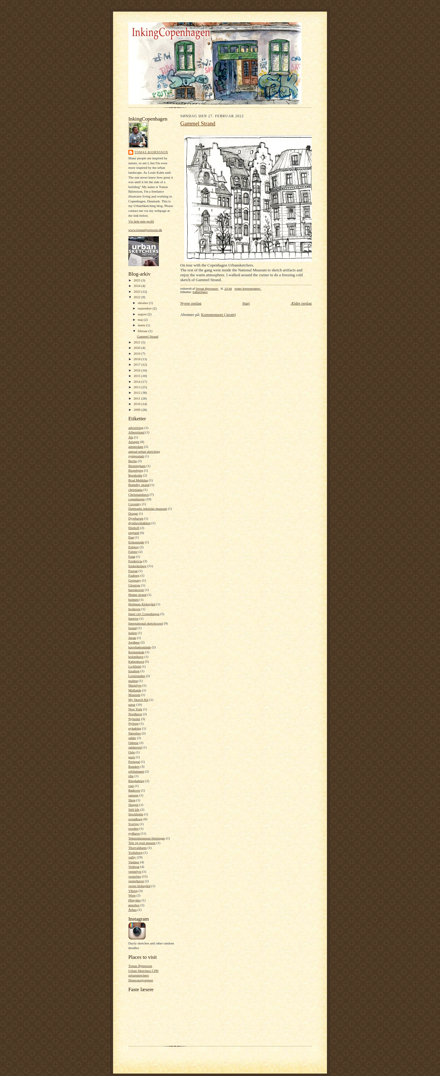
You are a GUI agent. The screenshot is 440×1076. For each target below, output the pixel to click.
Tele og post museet (142, 843)
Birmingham (136, 466)
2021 (137, 342)
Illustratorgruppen (140, 980)
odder (132, 738)
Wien (132, 895)
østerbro (134, 905)
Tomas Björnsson (140, 966)
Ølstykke (134, 900)
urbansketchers (138, 975)
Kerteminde (136, 652)
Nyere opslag (190, 303)
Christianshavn (138, 494)
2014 (137, 381)
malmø (133, 681)
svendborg (135, 819)
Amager (133, 442)
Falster (133, 551)
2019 (137, 353)
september (145, 308)
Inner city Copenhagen (144, 614)
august (143, 314)
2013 (137, 387)
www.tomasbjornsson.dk (145, 230)
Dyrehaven (135, 518)
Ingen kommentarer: (248, 288)
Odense (133, 743)
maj (141, 319)
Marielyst (134, 685)
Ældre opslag (301, 303)
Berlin (132, 461)
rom (131, 786)
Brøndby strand (138, 485)
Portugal (134, 761)
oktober (143, 303)
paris (131, 757)
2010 (137, 404)
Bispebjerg (135, 470)
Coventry (134, 504)
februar (143, 331)
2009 (137, 409)
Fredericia (135, 561)
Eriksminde (136, 542)
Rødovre (134, 790)
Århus (132, 909)
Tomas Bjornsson (151, 152)
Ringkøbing (136, 781)
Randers (134, 766)
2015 (137, 376)
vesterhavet (136, 881)
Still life (133, 809)
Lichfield (134, 666)
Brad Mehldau (138, 480)
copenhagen (136, 499)
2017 (137, 364)
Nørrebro (134, 733)
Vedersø (133, 866)
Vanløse (133, 862)
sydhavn (134, 833)
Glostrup (134, 585)
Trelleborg (135, 852)
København (136, 661)
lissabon (134, 671)
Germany (134, 580)
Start (246, 303)
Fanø (131, 556)
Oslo (131, 752)
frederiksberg (137, 566)
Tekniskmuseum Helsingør (146, 838)
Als (130, 437)
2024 (137, 286)
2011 (137, 398)
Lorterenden (136, 676)
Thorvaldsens (137, 848)
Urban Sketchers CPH (143, 971)
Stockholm (135, 814)
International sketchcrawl (145, 623)
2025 (137, 280)
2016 (137, 370)
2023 (137, 291)
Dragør (133, 513)
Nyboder (134, 719)
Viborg (133, 891)
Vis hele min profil (141, 221)
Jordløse (134, 642)
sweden (133, 828)
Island (132, 628)
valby (132, 857)
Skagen (133, 804)
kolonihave (136, 656)
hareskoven (136, 590)
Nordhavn (135, 714)
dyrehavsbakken (139, 523)
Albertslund (136, 432)
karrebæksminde (139, 647)
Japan (132, 637)
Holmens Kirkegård (141, 604)
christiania (135, 489)
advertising (136, 427)
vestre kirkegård (139, 886)
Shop (131, 800)
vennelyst (134, 871)
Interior (133, 618)
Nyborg (133, 723)
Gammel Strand (147, 336)
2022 (137, 297)
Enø (131, 537)
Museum (134, 695)
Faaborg (133, 575)
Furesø (133, 571)
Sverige (133, 824)
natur (131, 704)
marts (142, 325)
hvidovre (134, 609)
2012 (137, 392)
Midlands (134, 690)
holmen (133, 599)
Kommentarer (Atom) (218, 314)
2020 (137, 348)
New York (135, 709)
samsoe (133, 795)
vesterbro (134, 876)
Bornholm (135, 475)
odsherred (135, 747)
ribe (131, 776)
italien (132, 633)
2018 (137, 359)
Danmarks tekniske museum (147, 508)
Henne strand (137, 594)
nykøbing (134, 728)
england (133, 532)
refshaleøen (136, 771)
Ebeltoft (133, 528)
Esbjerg (133, 547)
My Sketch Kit (138, 699)
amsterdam (135, 446)
